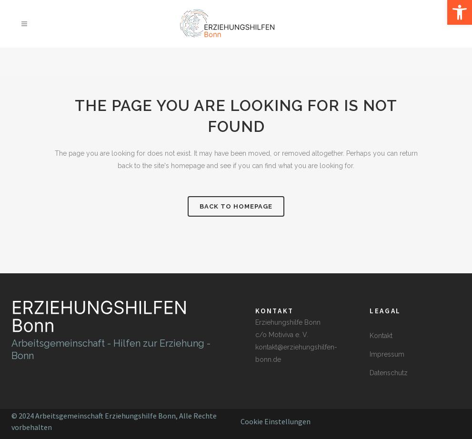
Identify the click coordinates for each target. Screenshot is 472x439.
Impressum (387, 354)
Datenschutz (389, 373)
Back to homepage (236, 206)
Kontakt (381, 335)
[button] (459, 12)
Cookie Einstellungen (276, 421)
